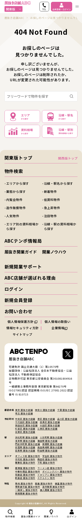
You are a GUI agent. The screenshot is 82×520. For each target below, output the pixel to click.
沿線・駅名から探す (58, 183)
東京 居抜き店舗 (24, 409)
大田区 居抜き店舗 (50, 425)
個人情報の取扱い (59, 321)
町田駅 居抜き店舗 (47, 450)
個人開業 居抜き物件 (51, 490)
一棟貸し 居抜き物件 (26, 490)
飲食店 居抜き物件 (25, 478)
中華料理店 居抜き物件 (27, 471)
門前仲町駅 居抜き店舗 (27, 444)
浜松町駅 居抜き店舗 (26, 437)
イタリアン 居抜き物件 (49, 474)
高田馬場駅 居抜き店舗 (49, 447)
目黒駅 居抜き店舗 (25, 450)
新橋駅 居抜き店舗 (52, 444)
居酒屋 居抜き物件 (25, 468)
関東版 (13, 9)
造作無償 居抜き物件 (53, 486)
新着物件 (50, 191)
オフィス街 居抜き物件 (27, 456)
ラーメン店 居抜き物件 (49, 468)
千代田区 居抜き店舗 (26, 422)
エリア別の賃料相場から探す (22, 226)
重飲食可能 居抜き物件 (27, 486)
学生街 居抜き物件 (52, 456)
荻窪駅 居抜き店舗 (25, 447)
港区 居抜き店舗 (46, 418)
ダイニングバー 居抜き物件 (57, 471)
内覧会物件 (14, 199)
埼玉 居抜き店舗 (24, 413)
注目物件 (50, 216)
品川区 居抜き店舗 (67, 418)
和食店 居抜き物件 (25, 474)
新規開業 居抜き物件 (26, 493)
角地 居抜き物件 (24, 483)
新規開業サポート (23, 266)
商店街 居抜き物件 (47, 459)
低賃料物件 (52, 199)
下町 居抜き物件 (46, 462)
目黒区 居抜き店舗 (50, 422)
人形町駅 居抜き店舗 (51, 437)
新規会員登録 (18, 300)
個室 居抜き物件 (63, 483)
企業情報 (60, 328)
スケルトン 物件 (46, 478)
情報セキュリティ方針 (22, 328)
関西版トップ (68, 158)
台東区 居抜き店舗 (25, 431)
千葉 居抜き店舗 (66, 409)
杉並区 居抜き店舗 (25, 428)
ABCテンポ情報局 (23, 241)
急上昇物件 (52, 207)
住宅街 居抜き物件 (25, 459)
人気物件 (12, 216)
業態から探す (16, 191)
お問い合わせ (18, 311)
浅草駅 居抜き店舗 (25, 440)
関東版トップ (18, 157)
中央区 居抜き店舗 (25, 418)
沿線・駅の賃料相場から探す (60, 226)
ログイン (13, 289)
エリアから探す (17, 183)
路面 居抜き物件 (44, 483)
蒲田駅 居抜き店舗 (47, 440)
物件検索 (13, 171)
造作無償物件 (16, 207)
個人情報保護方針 (22, 321)
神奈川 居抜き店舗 (45, 409)
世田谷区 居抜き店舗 (26, 425)
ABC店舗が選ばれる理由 (30, 278)
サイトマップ (22, 334)
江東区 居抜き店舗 (47, 428)
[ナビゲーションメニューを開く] (77, 7)
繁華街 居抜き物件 (25, 462)
